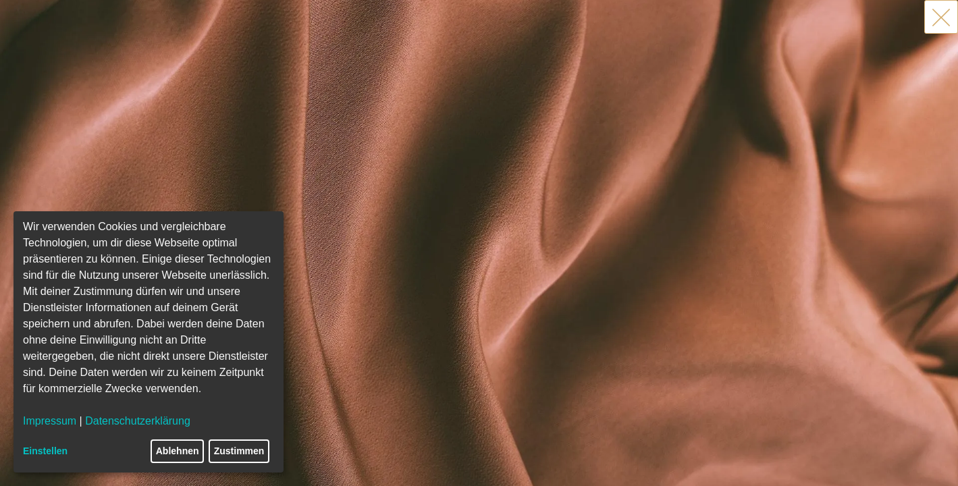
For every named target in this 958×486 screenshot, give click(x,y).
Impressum (49, 421)
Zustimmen (239, 451)
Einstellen (45, 451)
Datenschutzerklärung (137, 421)
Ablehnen (177, 451)
